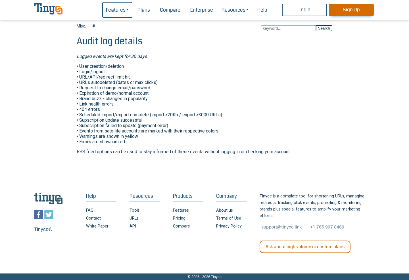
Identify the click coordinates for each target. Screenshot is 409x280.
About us (224, 210)
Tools (135, 210)
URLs (134, 218)
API (133, 226)
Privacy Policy (229, 226)
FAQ (89, 210)
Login (304, 9)
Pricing (179, 218)
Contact (93, 218)
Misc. (81, 26)
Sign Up (351, 9)
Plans (143, 10)
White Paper (97, 226)
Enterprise (201, 10)
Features (116, 10)
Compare (170, 10)
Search (324, 28)
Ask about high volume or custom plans (305, 246)
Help (262, 10)
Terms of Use (228, 218)
